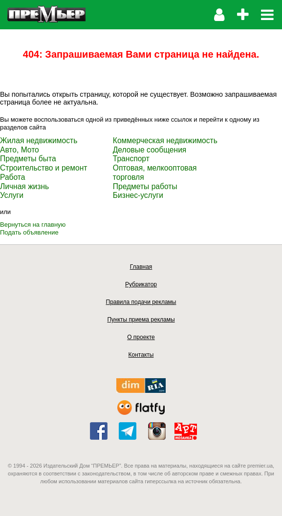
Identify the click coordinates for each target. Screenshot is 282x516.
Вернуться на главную (32, 224)
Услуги (11, 195)
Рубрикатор (141, 284)
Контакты (141, 354)
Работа (12, 177)
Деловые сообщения (150, 150)
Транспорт (131, 158)
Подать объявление (29, 232)
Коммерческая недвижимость (165, 140)
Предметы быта (28, 158)
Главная (141, 266)
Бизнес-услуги (138, 195)
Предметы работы (145, 186)
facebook (99, 431)
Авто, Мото (19, 150)
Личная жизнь (24, 186)
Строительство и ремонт (43, 168)
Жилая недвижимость (38, 140)
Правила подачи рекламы (141, 302)
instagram (157, 431)
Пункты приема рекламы (140, 319)
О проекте (141, 337)
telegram (127, 431)
